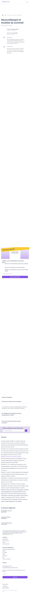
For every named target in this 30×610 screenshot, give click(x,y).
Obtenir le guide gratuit (15, 277)
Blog (5, 15)
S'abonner (15, 577)
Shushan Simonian (14, 29)
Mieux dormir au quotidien (17, 15)
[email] (15, 274)
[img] (6, 2)
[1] (1, 441)
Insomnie (9, 15)
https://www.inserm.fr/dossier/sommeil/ (11, 456)
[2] (1, 448)
